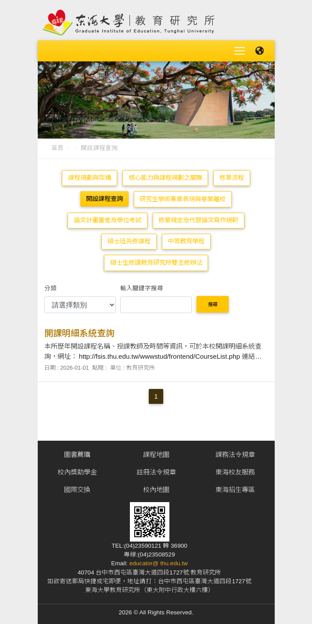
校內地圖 (156, 488)
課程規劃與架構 (89, 175)
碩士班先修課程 (129, 239)
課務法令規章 (235, 452)
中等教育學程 (186, 239)
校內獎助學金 (77, 470)
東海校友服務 (235, 470)
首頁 (57, 146)
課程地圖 (156, 452)
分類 (50, 286)
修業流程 (231, 175)
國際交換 (77, 488)
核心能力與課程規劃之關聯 (165, 175)
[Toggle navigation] (239, 50)
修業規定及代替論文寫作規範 (198, 218)
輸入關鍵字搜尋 (141, 286)
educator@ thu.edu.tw (158, 561)
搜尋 (213, 302)
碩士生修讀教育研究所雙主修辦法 (156, 260)
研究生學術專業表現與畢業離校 (183, 196)
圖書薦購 (77, 452)
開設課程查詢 (99, 146)
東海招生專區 (235, 488)
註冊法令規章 (156, 470)
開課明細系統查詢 (79, 331)
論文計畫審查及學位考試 (107, 218)
